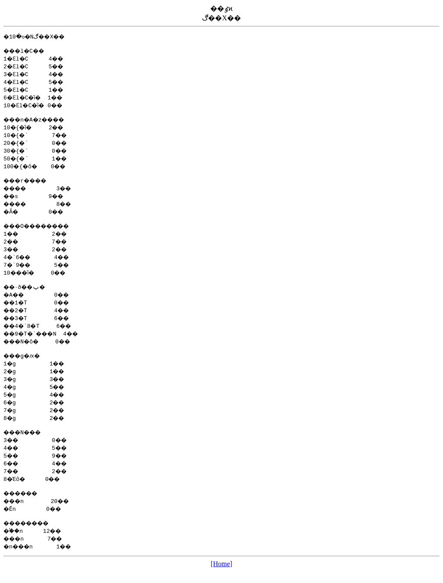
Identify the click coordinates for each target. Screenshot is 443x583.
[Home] (221, 575)
